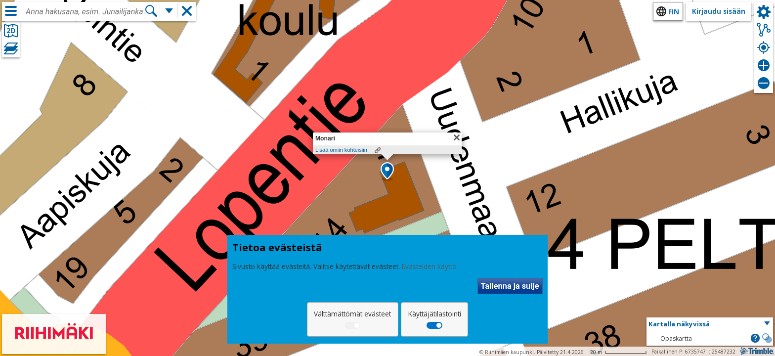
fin (673, 11)
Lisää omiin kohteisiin (341, 150)
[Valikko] (11, 11)
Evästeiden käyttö (429, 266)
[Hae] (151, 11)
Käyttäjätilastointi (434, 313)
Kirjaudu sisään (718, 11)
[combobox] (85, 12)
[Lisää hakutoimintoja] (169, 11)
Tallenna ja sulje (510, 286)
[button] (387, 171)
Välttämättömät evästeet (352, 313)
